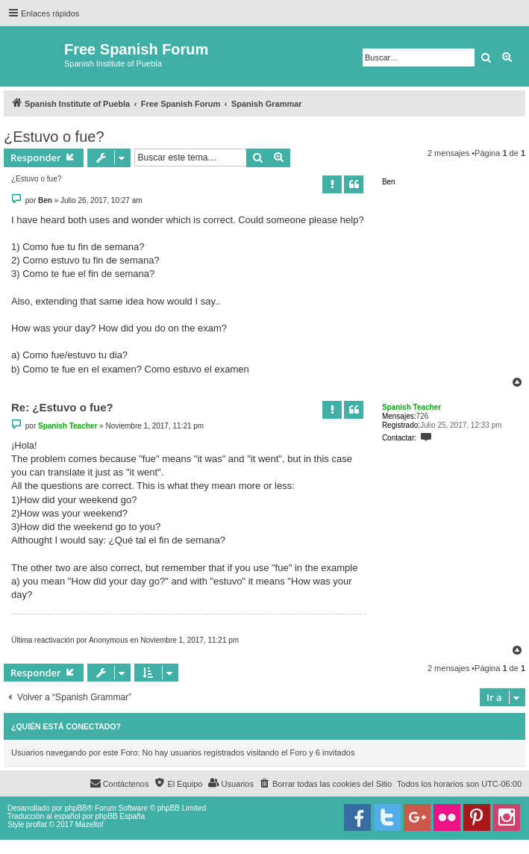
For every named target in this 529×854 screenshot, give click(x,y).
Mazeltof (89, 824)
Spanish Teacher (411, 407)
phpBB (76, 808)
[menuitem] (325, 784)
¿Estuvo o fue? (54, 136)
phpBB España (120, 816)
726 (422, 416)
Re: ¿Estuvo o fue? (62, 407)
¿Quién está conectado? (66, 726)
